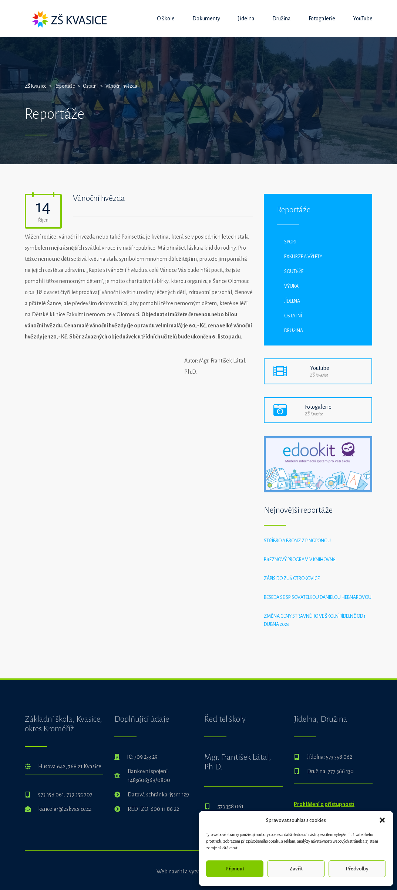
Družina (281, 18)
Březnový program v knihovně (300, 559)
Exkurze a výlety (303, 256)
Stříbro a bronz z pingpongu (297, 540)
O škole (166, 18)
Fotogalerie (322, 18)
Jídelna (246, 18)
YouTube (363, 18)
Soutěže (293, 271)
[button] (382, 820)
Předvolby (357, 869)
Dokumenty (206, 18)
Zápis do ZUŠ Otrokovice (292, 578)
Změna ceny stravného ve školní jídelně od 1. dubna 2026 (315, 620)
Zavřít (296, 869)
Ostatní (293, 315)
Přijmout (234, 869)
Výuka (291, 286)
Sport (290, 242)
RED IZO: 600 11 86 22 (153, 809)
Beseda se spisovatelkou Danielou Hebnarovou (317, 597)
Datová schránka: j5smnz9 (158, 795)
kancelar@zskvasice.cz (64, 809)
